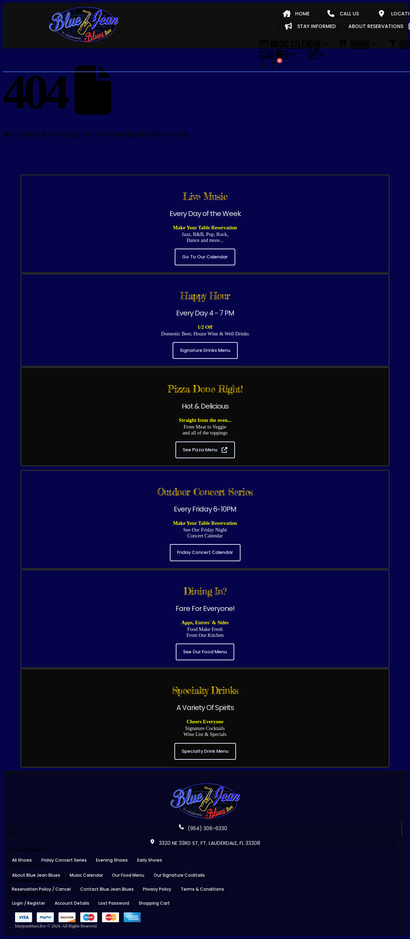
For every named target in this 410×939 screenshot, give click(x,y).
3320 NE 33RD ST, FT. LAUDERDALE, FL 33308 (205, 843)
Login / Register (28, 903)
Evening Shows (112, 860)
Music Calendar (290, 44)
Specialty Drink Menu (205, 751)
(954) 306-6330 (203, 828)
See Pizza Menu (205, 450)
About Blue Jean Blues (36, 875)
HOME (296, 13)
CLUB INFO (274, 54)
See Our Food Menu (205, 652)
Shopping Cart (154, 903)
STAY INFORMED (310, 26)
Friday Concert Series (64, 860)
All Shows (22, 860)
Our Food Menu (128, 875)
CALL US (343, 13)
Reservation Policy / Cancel (41, 889)
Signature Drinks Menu (205, 350)
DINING (355, 44)
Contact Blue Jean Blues (107, 889)
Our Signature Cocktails (179, 875)
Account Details (72, 903)
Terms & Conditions (202, 889)
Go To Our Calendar (205, 257)
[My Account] (262, 64)
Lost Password (113, 903)
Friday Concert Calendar (205, 552)
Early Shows (149, 860)
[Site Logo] (84, 25)
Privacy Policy (157, 889)
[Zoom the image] (205, 785)
